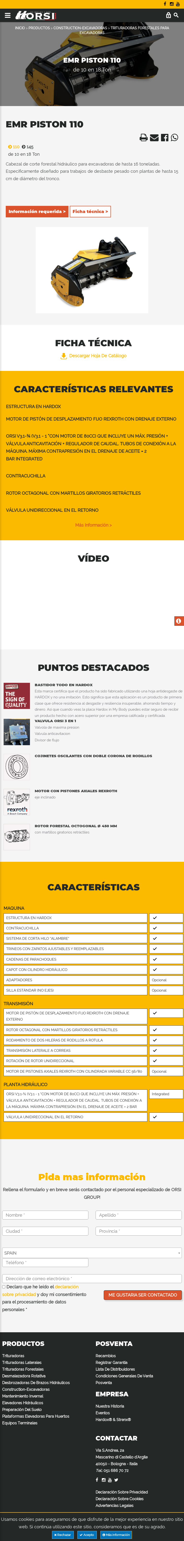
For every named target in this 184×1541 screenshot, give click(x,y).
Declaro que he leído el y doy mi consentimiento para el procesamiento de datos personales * (44, 1298)
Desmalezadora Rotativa (24, 1376)
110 (12, 146)
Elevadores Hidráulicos (22, 1403)
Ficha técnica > (90, 211)
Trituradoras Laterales (21, 1362)
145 (26, 146)
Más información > (93, 525)
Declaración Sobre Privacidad (122, 1492)
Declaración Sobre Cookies (120, 1499)
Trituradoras (13, 1356)
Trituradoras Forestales (23, 1369)
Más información (116, 1535)
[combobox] (92, 1253)
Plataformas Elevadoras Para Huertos (35, 1416)
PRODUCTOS (39, 28)
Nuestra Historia (110, 1406)
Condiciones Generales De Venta (124, 1376)
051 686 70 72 (116, 1470)
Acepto (87, 1535)
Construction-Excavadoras (26, 1389)
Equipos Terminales (19, 1423)
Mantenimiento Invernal (22, 1396)
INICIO (20, 28)
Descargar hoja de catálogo (93, 355)
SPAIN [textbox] (10, 1252)
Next (142, 272)
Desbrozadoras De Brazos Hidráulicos (36, 1382)
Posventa (104, 1382)
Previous (42, 272)
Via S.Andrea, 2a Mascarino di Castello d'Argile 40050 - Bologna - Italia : (122, 1460)
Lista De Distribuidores (115, 1369)
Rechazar (63, 1535)
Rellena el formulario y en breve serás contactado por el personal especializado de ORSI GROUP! (92, 1193)
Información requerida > (37, 211)
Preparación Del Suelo (22, 1409)
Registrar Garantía (111, 1362)
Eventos (103, 1413)
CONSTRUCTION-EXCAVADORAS (80, 28)
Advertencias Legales (114, 1505)
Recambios (106, 1356)
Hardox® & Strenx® (113, 1419)
